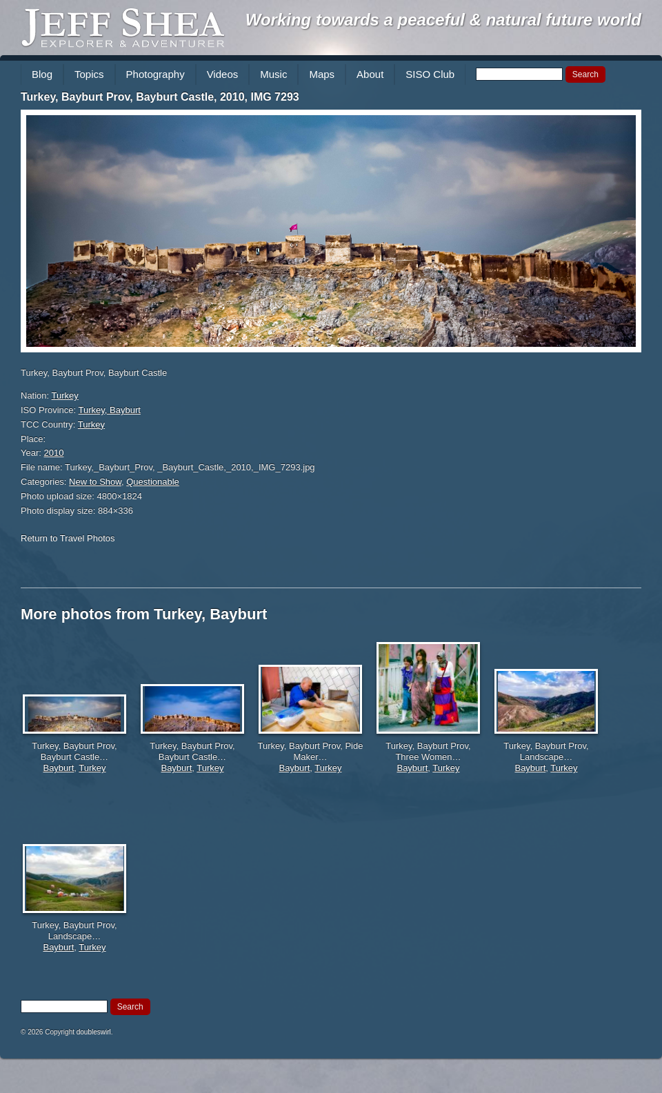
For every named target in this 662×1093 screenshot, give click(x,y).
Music (273, 74)
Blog (42, 74)
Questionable (152, 482)
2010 (54, 453)
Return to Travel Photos (68, 538)
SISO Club (429, 74)
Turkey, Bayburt (110, 410)
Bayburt (58, 768)
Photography (155, 74)
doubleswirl (94, 1032)
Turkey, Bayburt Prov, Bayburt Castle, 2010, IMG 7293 (160, 97)
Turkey (65, 395)
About (370, 74)
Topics (89, 74)
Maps (321, 74)
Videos (223, 74)
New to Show (95, 482)
